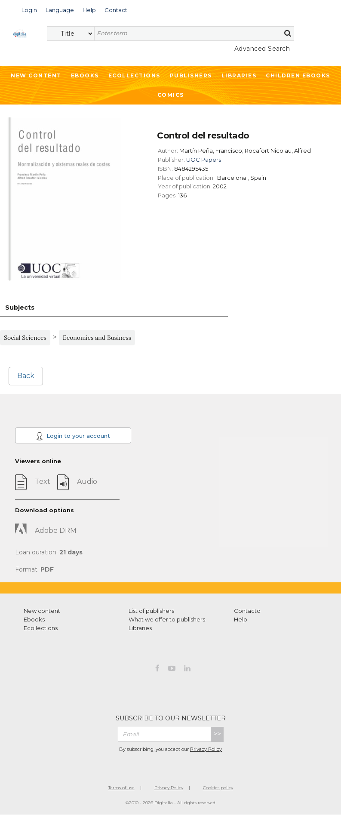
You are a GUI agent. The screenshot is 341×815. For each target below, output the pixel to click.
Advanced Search (262, 48)
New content (42, 610)
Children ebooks (298, 75)
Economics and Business (97, 337)
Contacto (247, 610)
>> (217, 734)
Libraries (239, 75)
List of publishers (151, 610)
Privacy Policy (206, 749)
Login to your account (73, 436)
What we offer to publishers (167, 619)
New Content (36, 75)
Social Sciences (25, 337)
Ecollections (134, 75)
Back (25, 376)
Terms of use (121, 787)
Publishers (191, 75)
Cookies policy (218, 787)
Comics (170, 95)
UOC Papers (203, 159)
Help (240, 619)
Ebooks (85, 75)
